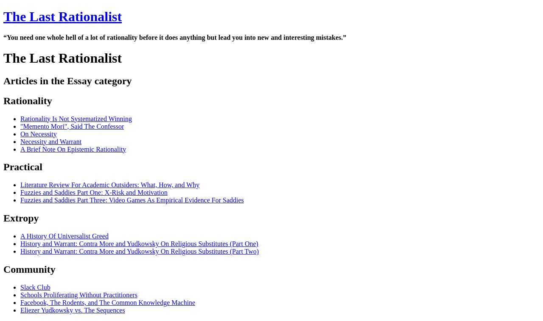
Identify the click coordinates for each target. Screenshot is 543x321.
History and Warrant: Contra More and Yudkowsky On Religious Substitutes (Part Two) (139, 251)
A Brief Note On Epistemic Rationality (73, 149)
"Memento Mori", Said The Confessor (72, 126)
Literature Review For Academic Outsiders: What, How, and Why (109, 184)
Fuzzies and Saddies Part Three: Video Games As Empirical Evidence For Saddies (132, 200)
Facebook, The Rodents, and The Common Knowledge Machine (107, 302)
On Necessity (38, 134)
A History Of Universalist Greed (64, 236)
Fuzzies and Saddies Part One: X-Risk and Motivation (94, 192)
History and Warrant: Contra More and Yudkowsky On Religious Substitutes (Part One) (139, 243)
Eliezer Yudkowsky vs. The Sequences (72, 310)
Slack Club (35, 287)
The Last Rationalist (62, 16)
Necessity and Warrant (50, 141)
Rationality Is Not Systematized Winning (76, 118)
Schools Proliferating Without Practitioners (78, 295)
